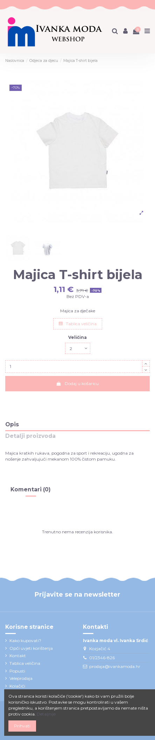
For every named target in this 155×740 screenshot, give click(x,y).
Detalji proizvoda (30, 436)
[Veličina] (77, 348)
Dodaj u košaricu (77, 383)
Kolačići (17, 686)
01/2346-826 (102, 657)
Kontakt (17, 655)
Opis (12, 425)
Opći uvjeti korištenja (31, 648)
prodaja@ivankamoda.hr (114, 666)
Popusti (17, 671)
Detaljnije (46, 714)
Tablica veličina (78, 323)
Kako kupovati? (25, 640)
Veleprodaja (21, 678)
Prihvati (22, 725)
